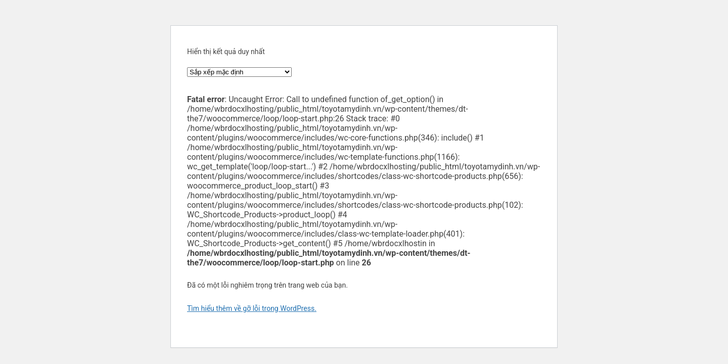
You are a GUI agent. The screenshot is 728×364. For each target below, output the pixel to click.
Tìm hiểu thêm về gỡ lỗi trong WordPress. (251, 308)
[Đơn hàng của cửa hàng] (239, 72)
